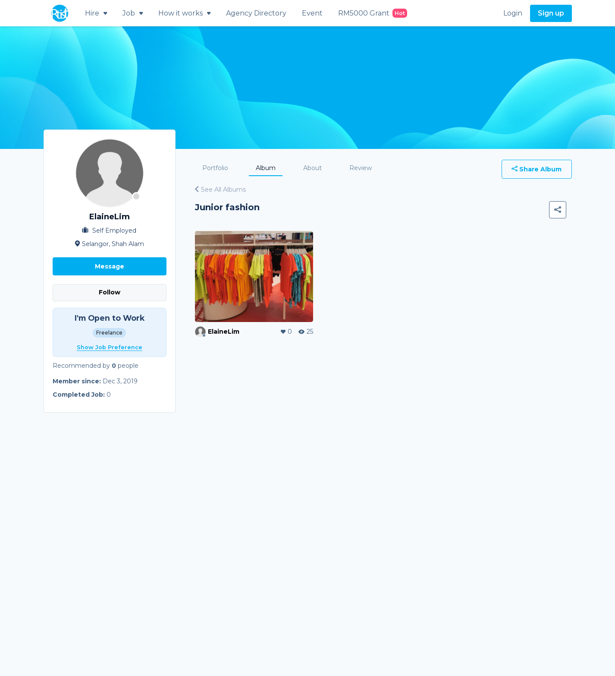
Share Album (536, 169)
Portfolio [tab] (215, 168)
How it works (184, 13)
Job (132, 13)
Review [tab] (360, 168)
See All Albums (220, 189)
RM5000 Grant (372, 13)
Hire (96, 13)
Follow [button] (109, 292)
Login (512, 13)
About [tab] (312, 168)
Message (109, 266)
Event (312, 13)
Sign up (551, 13)
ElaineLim (223, 331)
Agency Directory (256, 13)
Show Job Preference (109, 347)
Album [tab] (266, 168)
